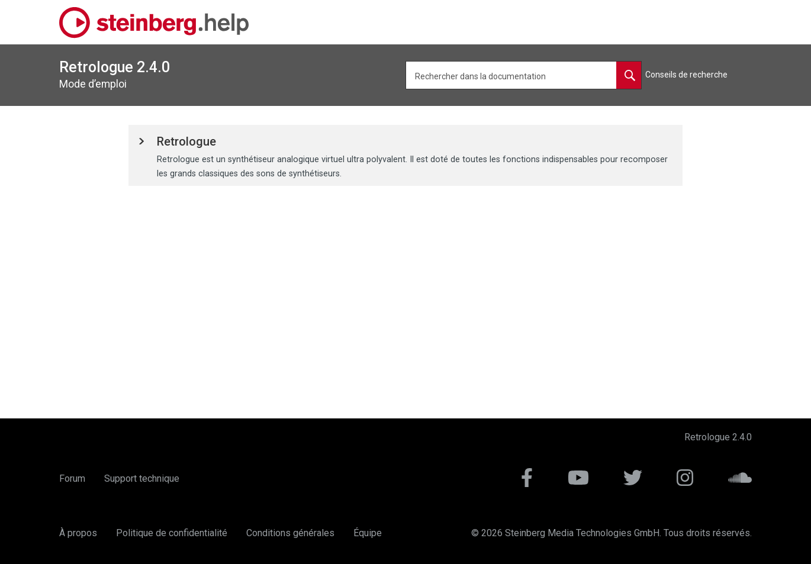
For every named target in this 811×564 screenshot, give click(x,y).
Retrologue (186, 141)
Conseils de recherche (686, 74)
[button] (186, 142)
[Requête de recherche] (523, 75)
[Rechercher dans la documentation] (628, 75)
